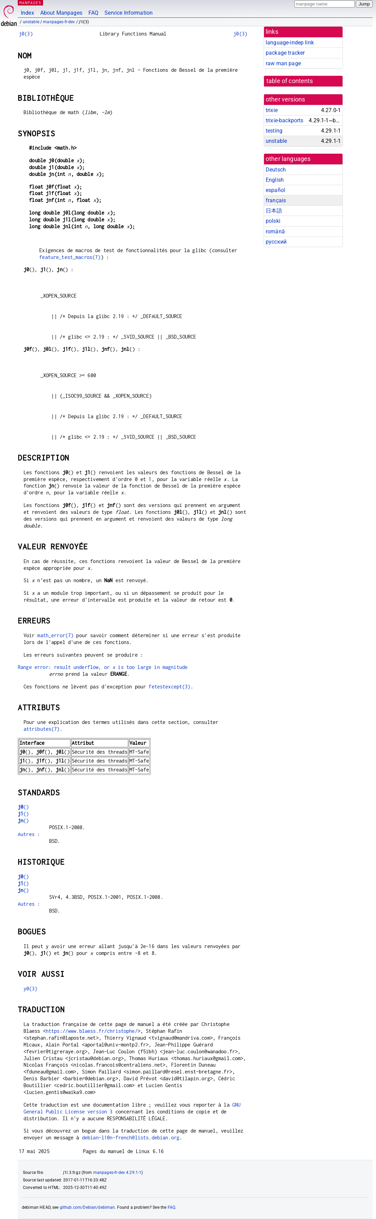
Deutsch (276, 169)
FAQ (93, 13)
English (275, 180)
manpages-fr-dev (59, 21)
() (23, 807)
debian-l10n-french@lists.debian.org (130, 1137)
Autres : (29, 834)
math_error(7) (55, 635)
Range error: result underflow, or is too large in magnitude (102, 667)
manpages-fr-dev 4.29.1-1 (117, 1172)
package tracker (285, 53)
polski (273, 221)
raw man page (283, 63)
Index (27, 13)
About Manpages (61, 13)
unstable (31, 21)
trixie (272, 110)
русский (276, 241)
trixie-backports (284, 120)
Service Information (129, 13)
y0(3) (31, 988)
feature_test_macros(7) (69, 257)
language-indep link (290, 42)
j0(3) (26, 34)
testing (274, 130)
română (275, 231)
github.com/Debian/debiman (87, 1207)
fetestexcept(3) (169, 686)
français (276, 200)
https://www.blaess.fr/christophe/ (92, 1031)
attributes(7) (42, 729)
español (275, 190)
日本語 (274, 210)
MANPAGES (30, 2)
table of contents (289, 81)
